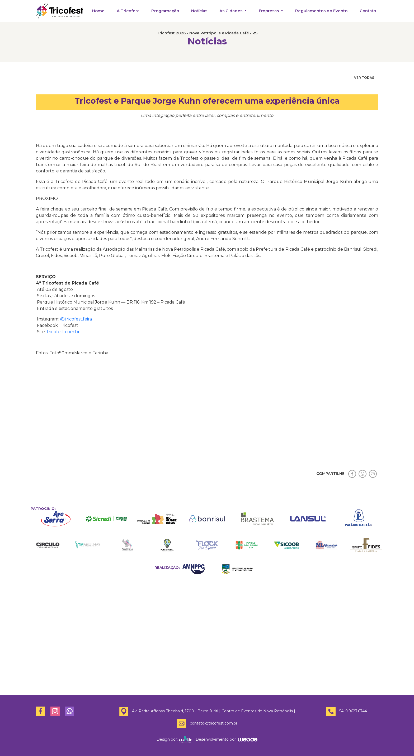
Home (98, 10)
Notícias (199, 10)
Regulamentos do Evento (321, 10)
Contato (368, 10)
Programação (165, 10)
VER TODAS (364, 78)
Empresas (269, 10)
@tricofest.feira (76, 319)
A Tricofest (128, 10)
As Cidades (231, 10)
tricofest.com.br (63, 331)
